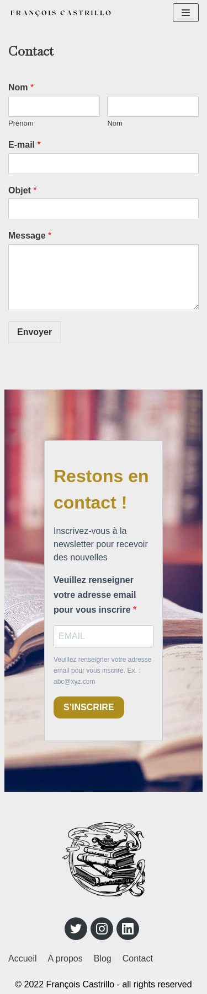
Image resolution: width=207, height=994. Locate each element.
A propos (65, 958)
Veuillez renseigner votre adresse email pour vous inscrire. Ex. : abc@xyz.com (98, 670)
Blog (103, 958)
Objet (22, 190)
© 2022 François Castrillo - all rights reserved (103, 984)
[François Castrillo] (60, 13)
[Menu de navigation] (186, 12)
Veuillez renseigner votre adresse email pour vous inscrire (101, 594)
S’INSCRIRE (84, 707)
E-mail (24, 144)
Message (29, 235)
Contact (138, 958)
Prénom (21, 123)
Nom (21, 87)
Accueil (22, 958)
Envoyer (34, 332)
